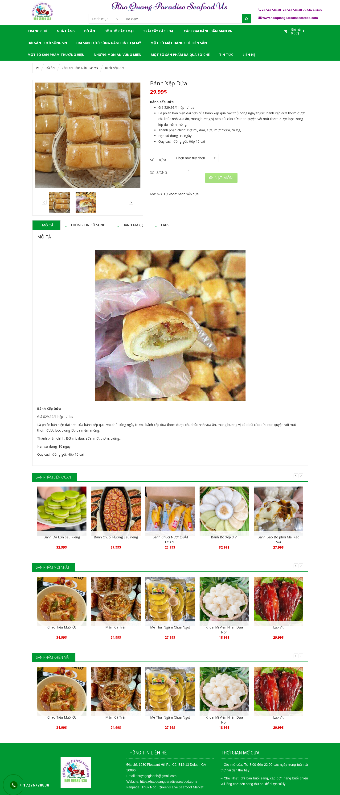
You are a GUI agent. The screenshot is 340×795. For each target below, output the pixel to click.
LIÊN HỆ (249, 54)
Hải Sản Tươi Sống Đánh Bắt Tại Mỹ (108, 43)
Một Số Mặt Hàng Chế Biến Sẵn (179, 43)
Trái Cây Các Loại (158, 31)
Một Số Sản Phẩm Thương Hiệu (56, 54)
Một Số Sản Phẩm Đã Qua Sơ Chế (180, 54)
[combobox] (105, 18)
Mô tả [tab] (47, 225)
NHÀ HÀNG (66, 31)
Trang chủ (37, 31)
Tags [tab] (164, 225)
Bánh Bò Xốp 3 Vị (224, 537)
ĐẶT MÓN (224, 177)
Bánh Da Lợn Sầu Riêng (62, 537)
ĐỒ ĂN (89, 31)
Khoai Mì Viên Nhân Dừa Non (224, 629)
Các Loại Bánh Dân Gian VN (208, 31)
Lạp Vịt (278, 627)
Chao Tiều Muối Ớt (61, 627)
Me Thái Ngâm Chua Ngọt (170, 627)
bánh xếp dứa (188, 194)
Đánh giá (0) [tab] (133, 225)
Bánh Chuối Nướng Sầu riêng (116, 537)
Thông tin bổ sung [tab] (87, 225)
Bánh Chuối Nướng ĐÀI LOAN (170, 539)
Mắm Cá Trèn (115, 627)
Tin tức (226, 54)
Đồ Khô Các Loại (119, 31)
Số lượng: (159, 172)
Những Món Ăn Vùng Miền (117, 54)
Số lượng (159, 160)
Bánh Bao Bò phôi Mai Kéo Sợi (278, 539)
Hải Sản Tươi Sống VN (47, 43)
